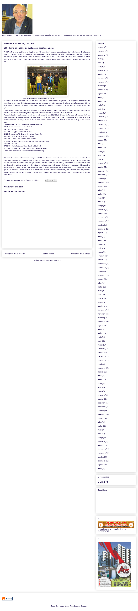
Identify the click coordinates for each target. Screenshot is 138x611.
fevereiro (101, 47)
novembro (102, 51)
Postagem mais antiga (80, 254)
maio (100, 59)
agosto (100, 94)
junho (100, 101)
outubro (101, 86)
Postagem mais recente (14, 254)
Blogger (84, 606)
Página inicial (48, 254)
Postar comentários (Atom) (50, 260)
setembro (101, 55)
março (100, 66)
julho (100, 97)
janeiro (100, 74)
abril (99, 63)
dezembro (102, 78)
